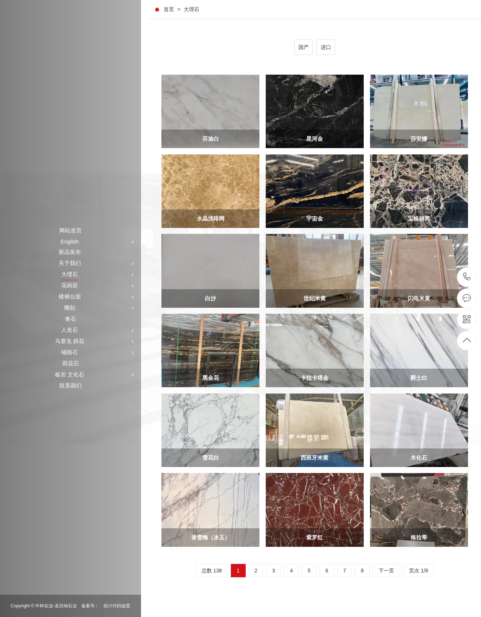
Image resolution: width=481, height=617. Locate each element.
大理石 (191, 9)
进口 (326, 47)
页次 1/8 (418, 572)
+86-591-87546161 (467, 277)
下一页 (386, 572)
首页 (169, 9)
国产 (303, 47)
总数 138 (212, 572)
